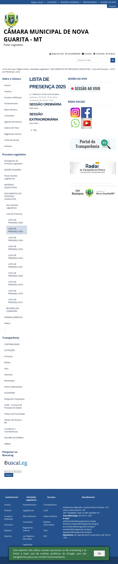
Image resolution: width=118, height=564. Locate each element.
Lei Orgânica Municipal (28, 537)
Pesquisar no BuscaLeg (9, 453)
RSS (35, 130)
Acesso (7, 504)
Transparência (10, 337)
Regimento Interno (28, 529)
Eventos (8, 536)
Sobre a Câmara (11, 78)
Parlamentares (29, 504)
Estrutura (8, 524)
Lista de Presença (100, 69)
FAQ (45, 530)
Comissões (28, 522)
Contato (88, 53)
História (8, 510)
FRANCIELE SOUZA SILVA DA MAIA (45, 94)
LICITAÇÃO (52, 2)
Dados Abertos (50, 516)
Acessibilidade (73, 53)
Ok (99, 553)
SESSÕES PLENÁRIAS (70, 2)
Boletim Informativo (49, 523)
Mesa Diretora (29, 516)
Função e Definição (8, 517)
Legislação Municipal (27, 546)
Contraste (100, 53)
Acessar (112, 6)
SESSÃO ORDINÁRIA (45, 104)
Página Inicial (37, 2)
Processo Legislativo (14, 154)
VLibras (111, 53)
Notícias (8, 530)
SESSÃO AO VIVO (108, 2)
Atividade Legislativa (39, 69)
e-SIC (46, 510)
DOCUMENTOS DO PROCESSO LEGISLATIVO (70, 69)
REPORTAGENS (90, 2)
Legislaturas (28, 510)
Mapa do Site (58, 53)
